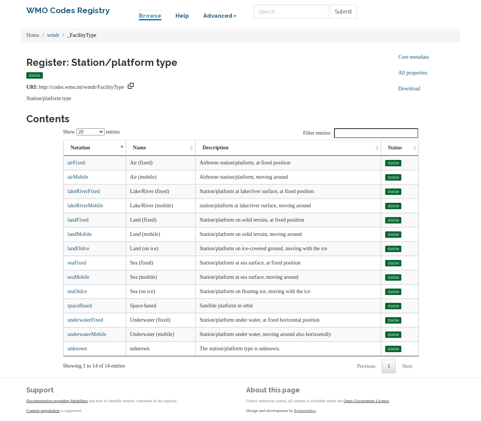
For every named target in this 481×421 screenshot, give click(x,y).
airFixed (76, 163)
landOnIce (78, 248)
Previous (366, 366)
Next (407, 366)
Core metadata (413, 57)
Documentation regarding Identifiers (57, 400)
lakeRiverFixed (84, 191)
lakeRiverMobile (85, 205)
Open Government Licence (366, 400)
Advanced (219, 15)
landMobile (80, 234)
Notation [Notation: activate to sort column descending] (80, 147)
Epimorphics (305, 410)
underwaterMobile (87, 334)
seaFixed (77, 263)
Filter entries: (360, 133)
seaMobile (78, 277)
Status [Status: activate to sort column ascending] (395, 147)
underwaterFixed (85, 320)
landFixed (78, 220)
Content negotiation (43, 410)
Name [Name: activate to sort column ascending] (139, 147)
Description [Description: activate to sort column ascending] (215, 147)
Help (182, 15)
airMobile (78, 177)
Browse (150, 15)
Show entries (91, 131)
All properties (412, 73)
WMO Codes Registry (68, 10)
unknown (77, 348)
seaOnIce (77, 291)
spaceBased (80, 306)
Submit (343, 12)
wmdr (53, 35)
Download (409, 88)
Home (32, 35)
